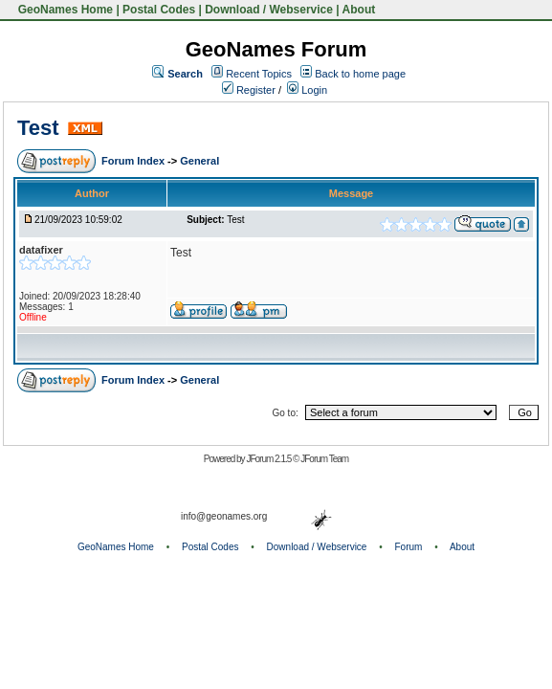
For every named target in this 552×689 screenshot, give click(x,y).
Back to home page (360, 73)
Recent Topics (259, 73)
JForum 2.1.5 (269, 459)
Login (307, 90)
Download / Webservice (269, 9)
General (199, 161)
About (359, 9)
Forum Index (134, 161)
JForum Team (324, 459)
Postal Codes (158, 9)
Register (249, 90)
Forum (409, 547)
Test (38, 128)
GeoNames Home (63, 9)
